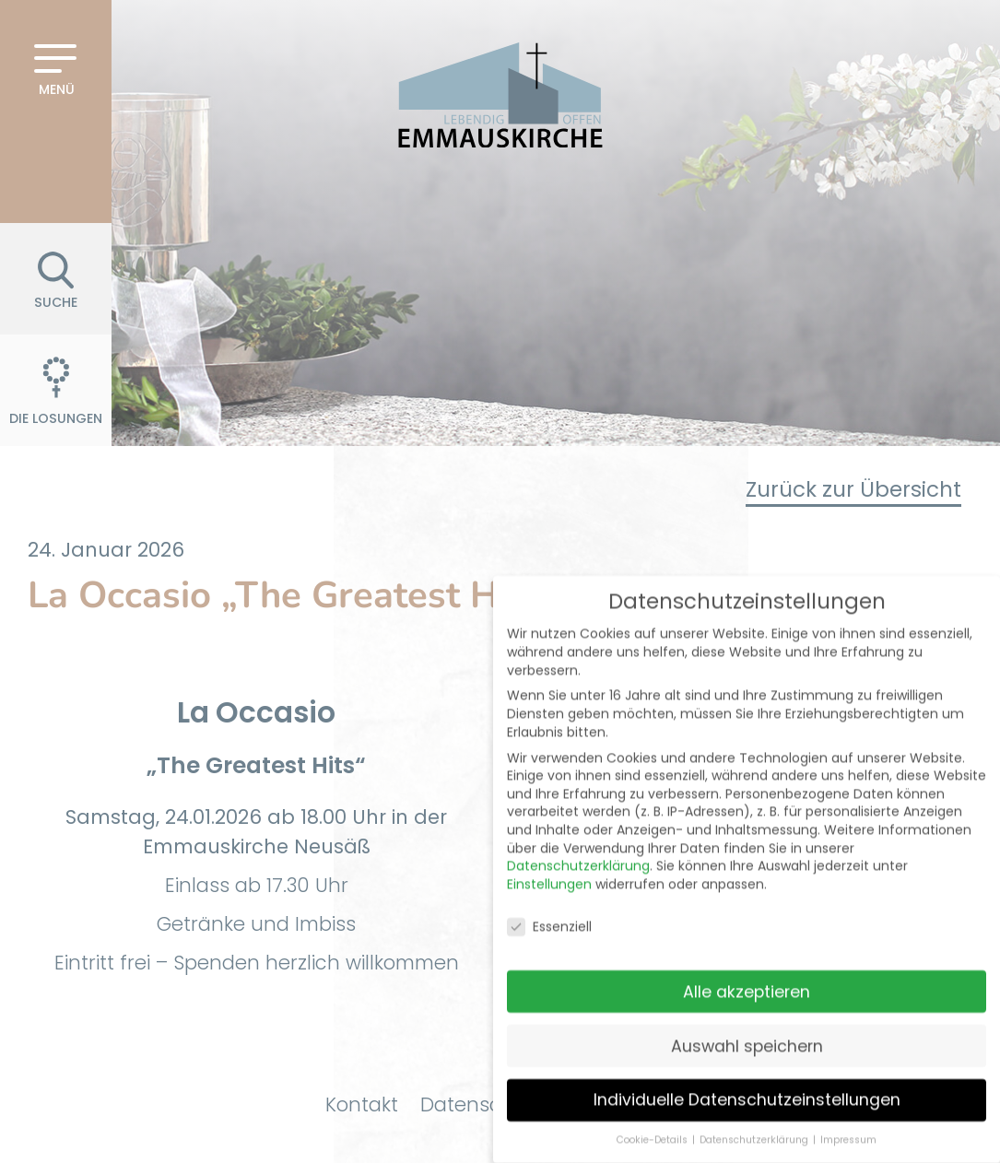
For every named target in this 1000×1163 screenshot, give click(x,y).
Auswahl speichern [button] (747, 1018)
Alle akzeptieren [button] (746, 964)
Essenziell (549, 900)
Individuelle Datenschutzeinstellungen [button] (747, 1073)
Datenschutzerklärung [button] (755, 1113)
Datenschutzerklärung (578, 838)
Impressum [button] (848, 1113)
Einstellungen (549, 857)
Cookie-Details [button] (653, 1113)
